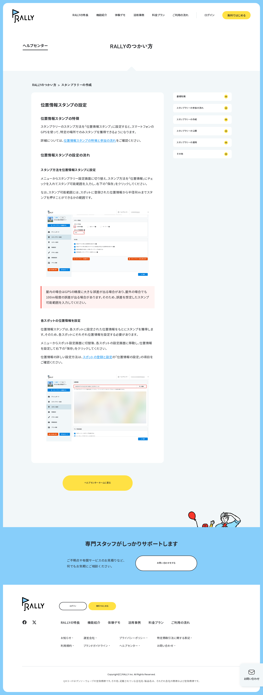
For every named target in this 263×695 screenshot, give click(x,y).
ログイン (209, 15)
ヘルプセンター (128, 645)
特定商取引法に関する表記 (173, 638)
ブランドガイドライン (95, 645)
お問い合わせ (165, 645)
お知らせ (66, 638)
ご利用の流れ (180, 15)
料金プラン (158, 15)
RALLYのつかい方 (44, 84)
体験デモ (120, 15)
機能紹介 (101, 15)
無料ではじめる (236, 15)
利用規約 (66, 645)
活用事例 (138, 15)
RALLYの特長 (80, 15)
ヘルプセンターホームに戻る (98, 482)
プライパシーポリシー (132, 638)
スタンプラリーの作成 (76, 84)
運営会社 (89, 638)
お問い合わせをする (166, 563)
